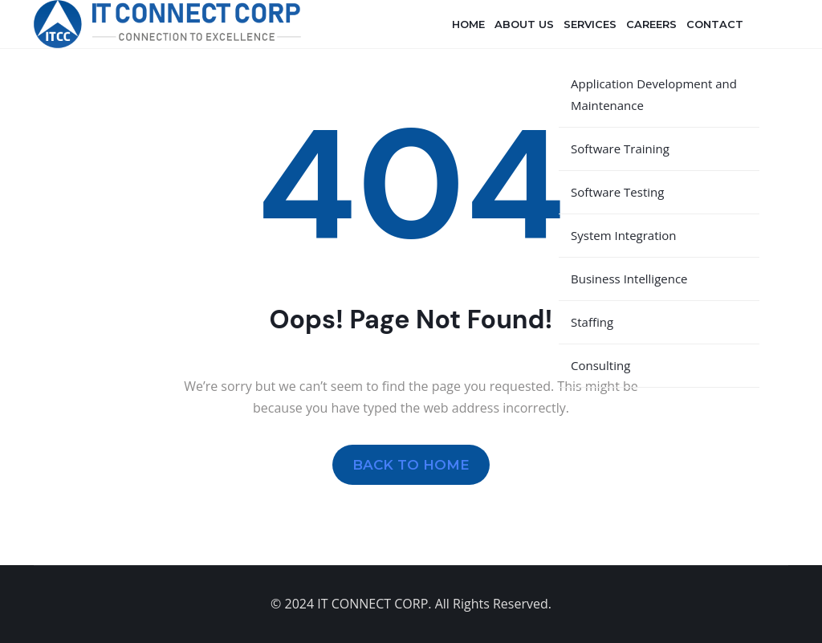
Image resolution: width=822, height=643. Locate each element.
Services (590, 24)
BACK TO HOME (411, 464)
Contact (714, 24)
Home (468, 24)
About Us (524, 24)
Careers (651, 24)
